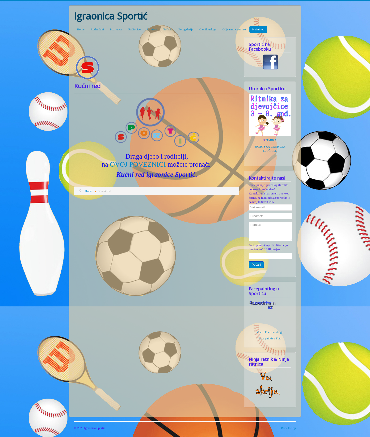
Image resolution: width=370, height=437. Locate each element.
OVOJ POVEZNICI (138, 164)
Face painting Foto (270, 338)
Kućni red (258, 29)
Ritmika (152, 29)
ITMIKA (271, 140)
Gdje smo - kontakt (234, 29)
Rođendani (97, 29)
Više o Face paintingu (270, 332)
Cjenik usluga (207, 29)
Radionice (134, 29)
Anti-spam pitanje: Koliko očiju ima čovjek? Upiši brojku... (268, 247)
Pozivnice (116, 29)
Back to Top (288, 428)
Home (80, 29)
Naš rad (167, 29)
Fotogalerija (185, 29)
